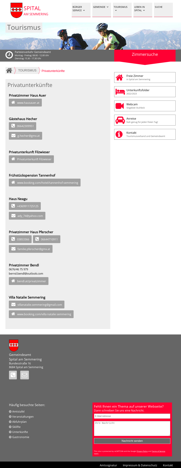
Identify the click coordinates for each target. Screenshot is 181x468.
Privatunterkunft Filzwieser (34, 159)
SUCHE (158, 7)
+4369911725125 (27, 206)
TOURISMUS (120, 8)
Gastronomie (20, 437)
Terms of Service (158, 454)
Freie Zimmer (150, 77)
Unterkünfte (20, 432)
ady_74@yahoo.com (30, 216)
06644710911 (49, 239)
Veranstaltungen (23, 416)
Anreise (150, 120)
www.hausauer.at (28, 103)
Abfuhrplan (19, 422)
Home (9, 70)
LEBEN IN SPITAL (139, 8)
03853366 (23, 239)
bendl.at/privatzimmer (31, 281)
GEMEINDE (101, 7)
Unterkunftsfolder (150, 91)
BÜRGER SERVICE (79, 8)
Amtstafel (18, 411)
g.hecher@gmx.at (29, 136)
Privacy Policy (142, 454)
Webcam (150, 105)
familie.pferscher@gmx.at (34, 249)
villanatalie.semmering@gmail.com (40, 305)
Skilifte (16, 427)
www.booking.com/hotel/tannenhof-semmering (47, 183)
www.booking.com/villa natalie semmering (44, 314)
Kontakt (150, 134)
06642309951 (25, 126)
